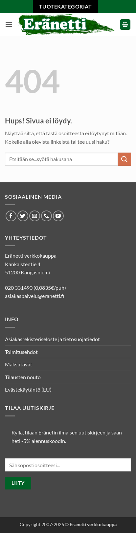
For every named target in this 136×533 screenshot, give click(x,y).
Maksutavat (18, 364)
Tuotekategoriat (65, 6)
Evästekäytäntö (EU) (28, 389)
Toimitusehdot (21, 352)
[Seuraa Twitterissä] (22, 216)
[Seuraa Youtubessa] (58, 216)
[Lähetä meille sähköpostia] (34, 216)
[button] (9, 24)
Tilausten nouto (23, 377)
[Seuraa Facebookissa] (11, 216)
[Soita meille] (46, 216)
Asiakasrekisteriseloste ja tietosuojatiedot (52, 339)
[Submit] (124, 159)
